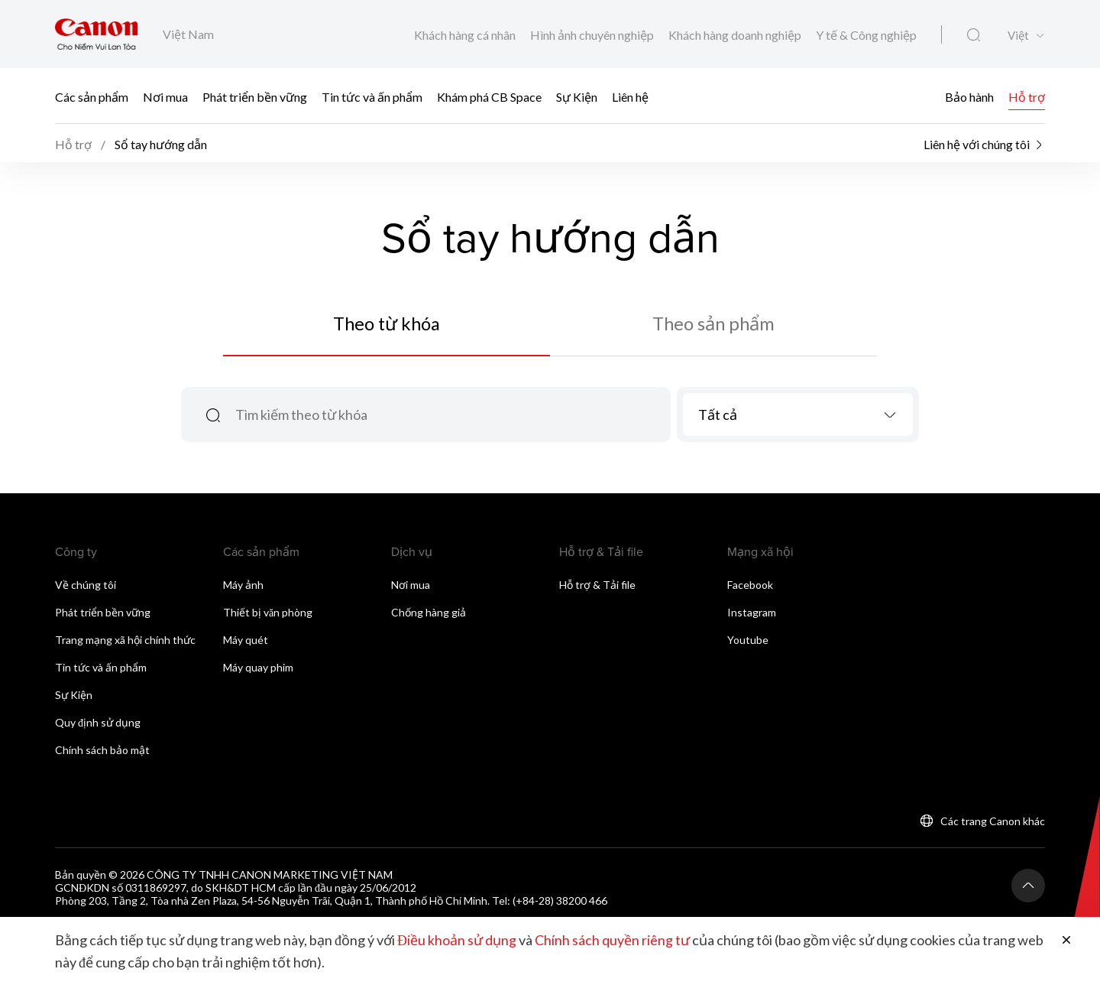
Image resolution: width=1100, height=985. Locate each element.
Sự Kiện (576, 96)
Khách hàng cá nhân (466, 35)
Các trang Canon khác (992, 824)
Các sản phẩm (91, 96)
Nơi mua (165, 96)
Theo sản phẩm (714, 325)
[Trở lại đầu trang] (1028, 888)
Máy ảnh (243, 587)
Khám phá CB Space (489, 96)
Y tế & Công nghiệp (866, 35)
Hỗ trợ (1026, 96)
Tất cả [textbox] (717, 417)
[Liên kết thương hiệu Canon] (96, 34)
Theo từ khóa (387, 325)
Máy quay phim (258, 670)
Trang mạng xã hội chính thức (125, 642)
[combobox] (798, 417)
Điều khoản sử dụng (456, 940)
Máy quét (245, 642)
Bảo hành (969, 96)
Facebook (750, 587)
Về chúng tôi (85, 587)
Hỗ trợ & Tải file (597, 587)
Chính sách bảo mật (102, 752)
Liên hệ (630, 96)
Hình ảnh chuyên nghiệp (593, 35)
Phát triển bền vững (254, 96)
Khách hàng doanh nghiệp (736, 35)
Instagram (751, 615)
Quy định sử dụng (98, 725)
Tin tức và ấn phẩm (372, 96)
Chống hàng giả (428, 615)
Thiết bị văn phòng (267, 615)
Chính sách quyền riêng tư (612, 940)
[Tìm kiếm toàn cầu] (973, 35)
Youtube (747, 642)
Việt (1018, 35)
